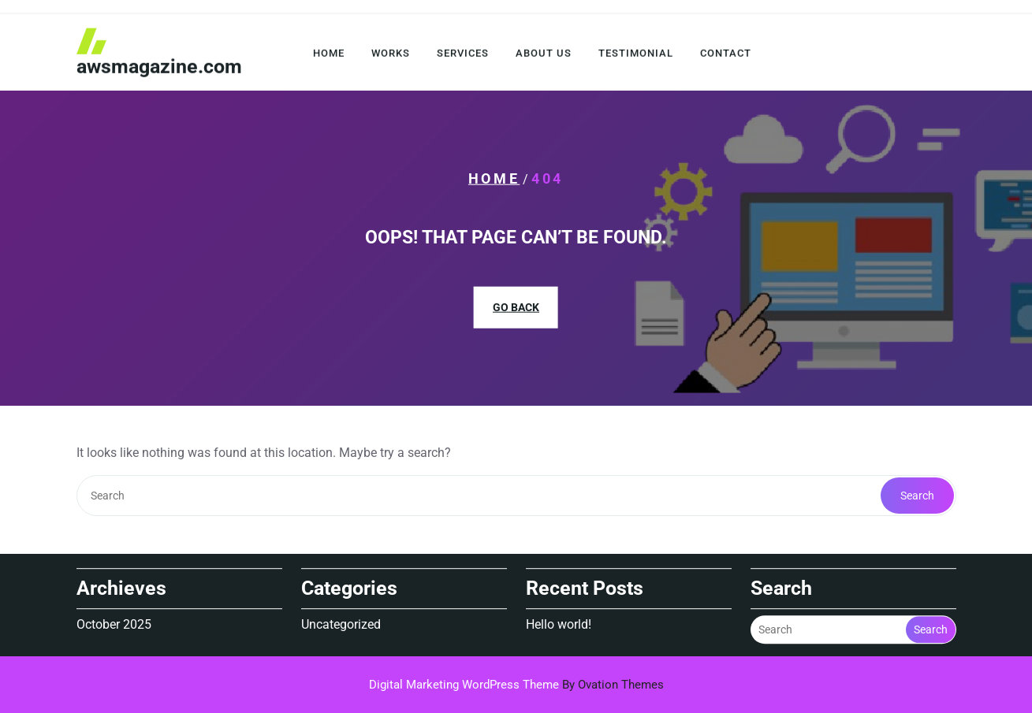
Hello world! (558, 622)
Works (390, 55)
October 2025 (113, 622)
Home (329, 55)
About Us (544, 55)
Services (463, 55)
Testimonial (635, 55)
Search (917, 495)
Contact (725, 55)
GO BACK (516, 307)
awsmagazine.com (159, 69)
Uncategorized (341, 622)
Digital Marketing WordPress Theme (516, 685)
